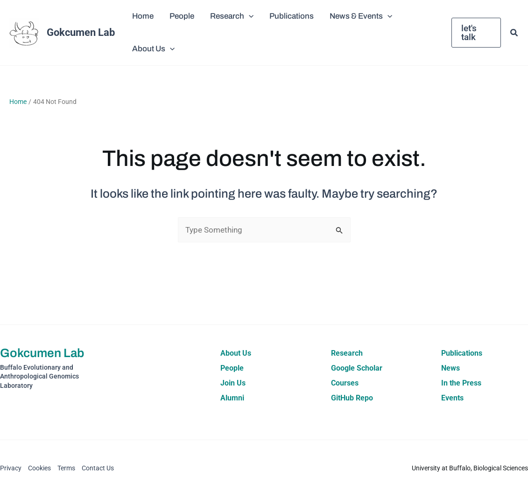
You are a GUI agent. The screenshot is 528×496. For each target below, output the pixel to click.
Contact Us (98, 468)
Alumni (232, 397)
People (232, 368)
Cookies (39, 468)
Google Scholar (356, 368)
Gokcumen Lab (81, 32)
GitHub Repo (352, 397)
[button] (248, 16)
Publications (461, 353)
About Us (235, 353)
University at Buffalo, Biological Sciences (470, 468)
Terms (66, 468)
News (450, 368)
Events (452, 397)
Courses (345, 383)
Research (347, 353)
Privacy (10, 468)
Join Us (233, 383)
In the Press (461, 383)
